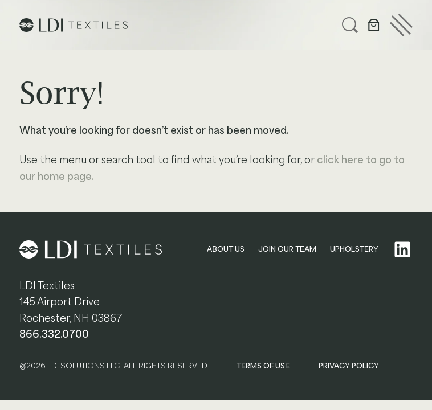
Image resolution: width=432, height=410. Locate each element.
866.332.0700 (54, 334)
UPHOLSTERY (354, 249)
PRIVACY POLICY (349, 366)
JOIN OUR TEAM (287, 249)
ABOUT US (225, 249)
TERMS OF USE (263, 366)
